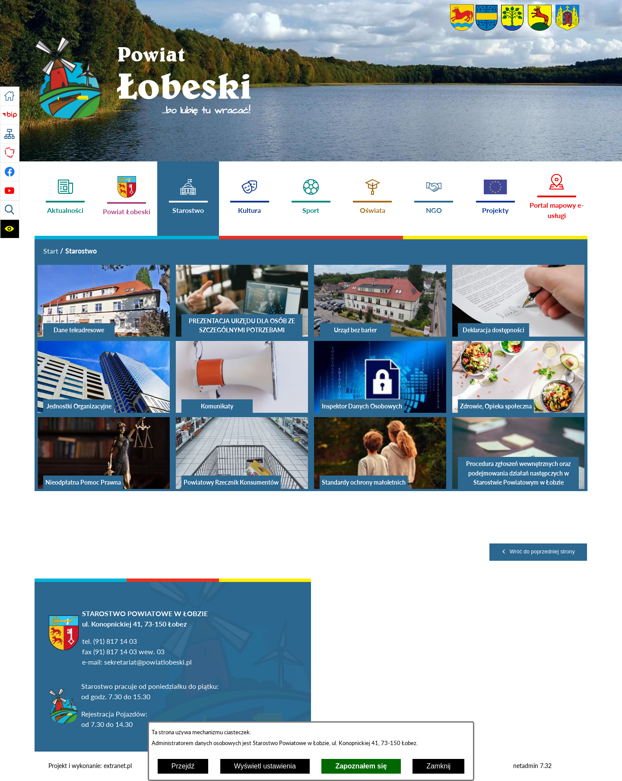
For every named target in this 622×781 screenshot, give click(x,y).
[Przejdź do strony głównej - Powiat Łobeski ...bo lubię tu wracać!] (143, 79)
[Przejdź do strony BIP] (9, 115)
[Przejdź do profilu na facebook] (9, 172)
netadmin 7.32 (532, 765)
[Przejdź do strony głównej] (9, 96)
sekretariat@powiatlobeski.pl (148, 662)
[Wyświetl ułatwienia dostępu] (9, 229)
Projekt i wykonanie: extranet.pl (90, 765)
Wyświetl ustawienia (265, 766)
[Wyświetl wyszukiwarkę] (9, 210)
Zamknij (438, 766)
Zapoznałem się (361, 766)
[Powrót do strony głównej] (50, 251)
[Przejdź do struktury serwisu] (9, 134)
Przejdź (182, 766)
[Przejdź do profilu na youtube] (9, 190)
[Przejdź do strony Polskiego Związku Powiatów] (9, 153)
